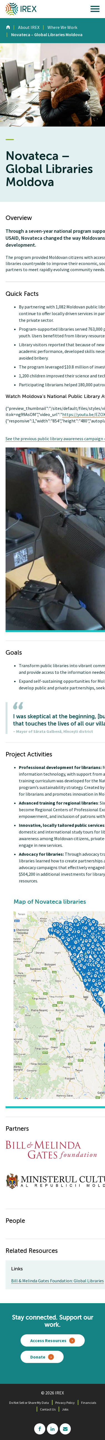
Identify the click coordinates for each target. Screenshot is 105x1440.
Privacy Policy (65, 1403)
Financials (88, 1403)
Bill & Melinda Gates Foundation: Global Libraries (57, 1280)
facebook (39, 1428)
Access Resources (48, 1340)
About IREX (28, 27)
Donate (37, 1357)
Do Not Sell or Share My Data (29, 1403)
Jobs (65, 1409)
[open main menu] (95, 10)
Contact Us (48, 1409)
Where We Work (62, 27)
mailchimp (65, 1428)
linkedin (52, 1428)
